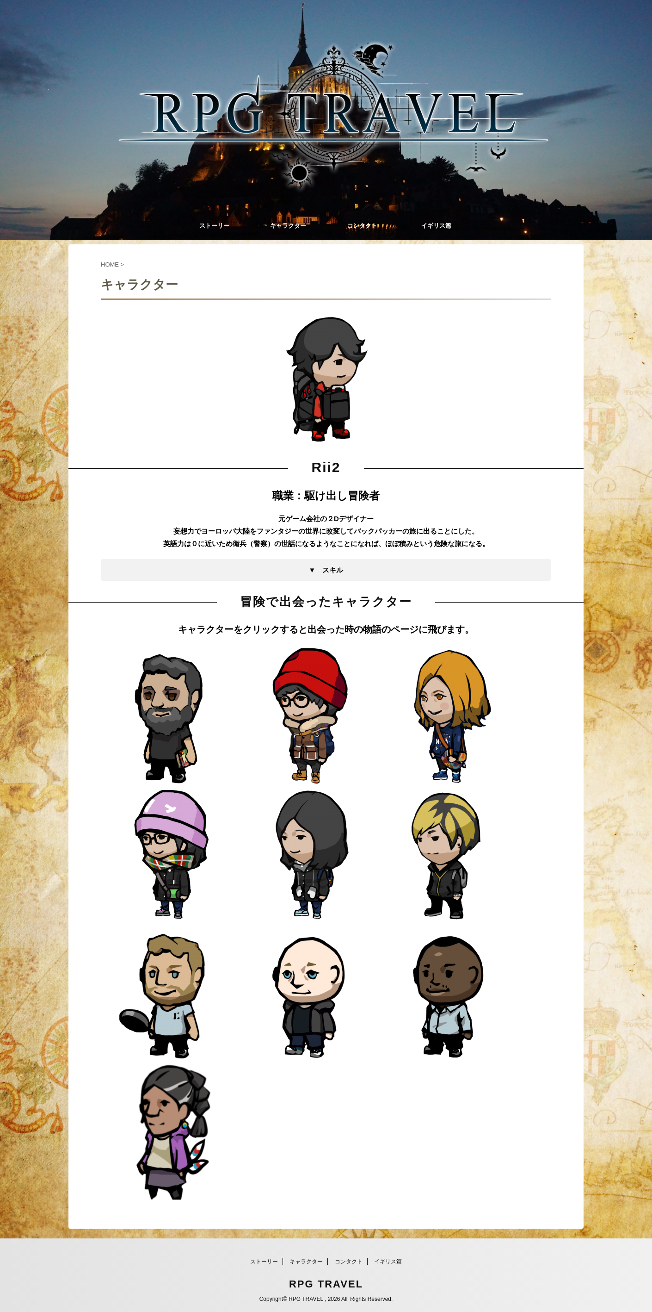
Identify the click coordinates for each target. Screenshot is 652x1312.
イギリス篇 (436, 225)
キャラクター (288, 225)
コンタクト (362, 225)
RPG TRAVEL (326, 1284)
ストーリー (214, 225)
